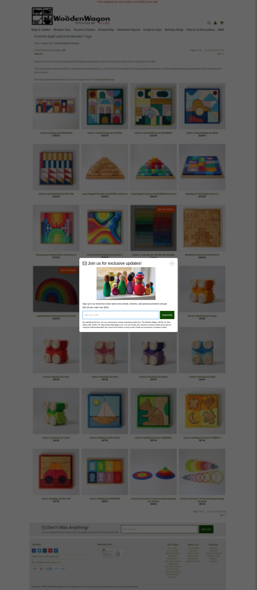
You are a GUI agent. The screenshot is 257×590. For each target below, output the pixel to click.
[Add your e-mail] (121, 315)
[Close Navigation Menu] (172, 263)
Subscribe (167, 315)
